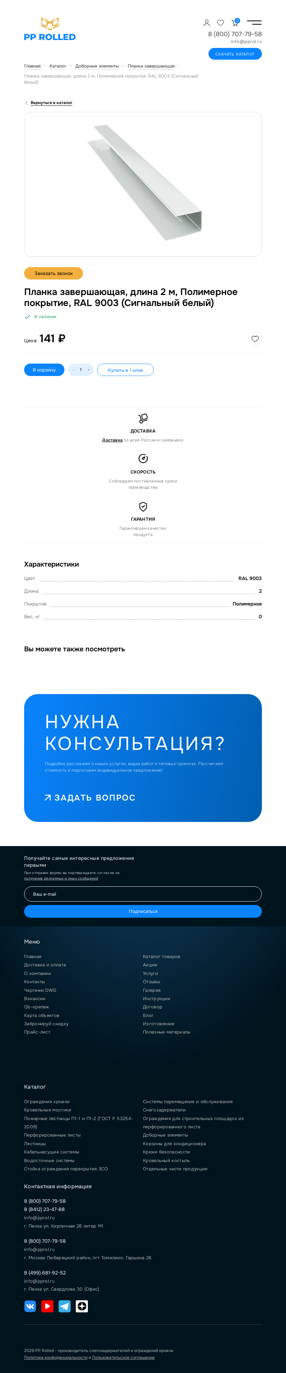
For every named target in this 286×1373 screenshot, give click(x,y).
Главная (32, 956)
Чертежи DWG (40, 990)
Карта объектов (41, 1015)
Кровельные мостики (47, 1110)
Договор (152, 1007)
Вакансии (34, 998)
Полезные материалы (167, 1032)
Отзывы (151, 982)
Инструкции (156, 998)
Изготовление (159, 1024)
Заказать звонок (53, 273)
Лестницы (35, 1144)
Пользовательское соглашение (123, 1357)
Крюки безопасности (166, 1152)
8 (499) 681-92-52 (45, 1273)
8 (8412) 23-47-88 (44, 1209)
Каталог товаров (162, 956)
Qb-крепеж (36, 1007)
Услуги (150, 973)
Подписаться (143, 911)
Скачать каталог (235, 54)
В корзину (44, 370)
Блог (148, 1015)
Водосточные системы (49, 1160)
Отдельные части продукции (175, 1169)
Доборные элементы (165, 1135)
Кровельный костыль (166, 1160)
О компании (37, 973)
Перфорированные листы (52, 1135)
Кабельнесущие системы (51, 1152)
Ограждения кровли (47, 1102)
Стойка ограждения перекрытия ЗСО (66, 1169)
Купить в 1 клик (125, 370)
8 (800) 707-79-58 (235, 34)
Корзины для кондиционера (174, 1144)
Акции (150, 965)
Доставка (112, 440)
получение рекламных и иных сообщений (61, 878)
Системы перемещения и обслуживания (188, 1102)
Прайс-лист (37, 1032)
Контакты (34, 982)
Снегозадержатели (164, 1110)
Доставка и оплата (45, 965)
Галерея (152, 990)
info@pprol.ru (246, 41)
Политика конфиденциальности (56, 1357)
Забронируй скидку (46, 1024)
